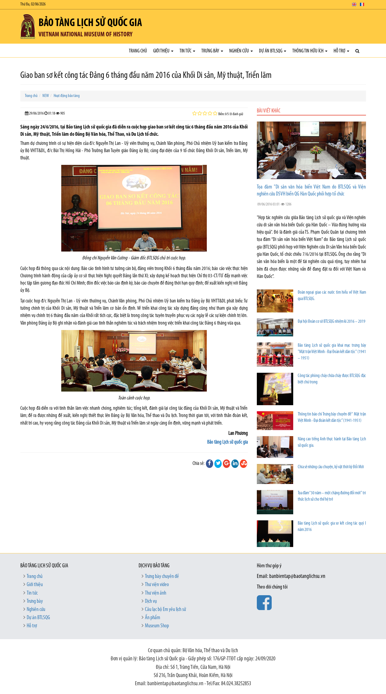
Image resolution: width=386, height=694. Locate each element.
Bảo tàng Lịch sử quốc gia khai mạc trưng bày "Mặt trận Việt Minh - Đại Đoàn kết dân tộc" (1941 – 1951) (332, 352)
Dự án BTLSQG (272, 51)
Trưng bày (212, 51)
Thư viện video (157, 585)
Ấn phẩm (152, 618)
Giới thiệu (163, 51)
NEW (45, 96)
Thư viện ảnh (155, 593)
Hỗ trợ (341, 51)
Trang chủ (138, 51)
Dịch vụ (151, 601)
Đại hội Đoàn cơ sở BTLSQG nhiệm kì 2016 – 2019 (331, 321)
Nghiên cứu (241, 51)
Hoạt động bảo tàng (67, 96)
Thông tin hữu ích (309, 51)
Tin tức (187, 51)
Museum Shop (157, 626)
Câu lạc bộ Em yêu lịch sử (165, 609)
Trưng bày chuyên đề (162, 576)
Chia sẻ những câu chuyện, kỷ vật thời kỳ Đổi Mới (331, 467)
